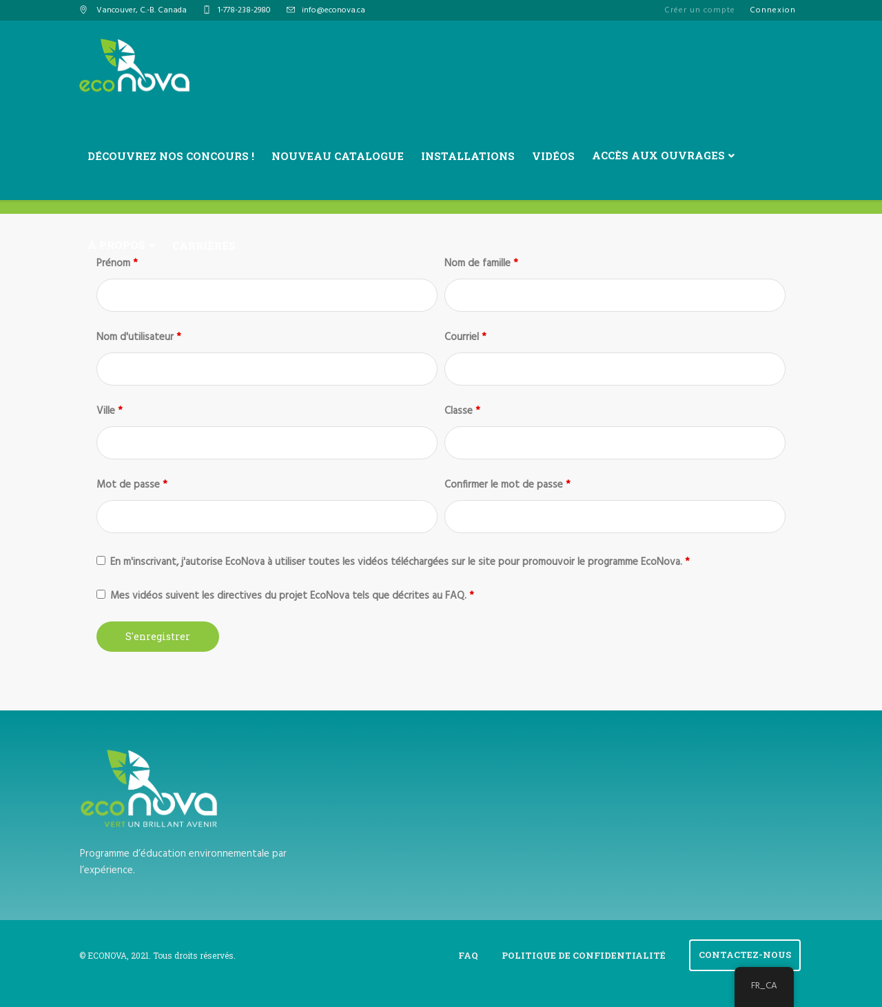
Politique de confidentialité (584, 955)
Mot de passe (131, 485)
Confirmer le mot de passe (507, 485)
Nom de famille (481, 263)
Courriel (465, 337)
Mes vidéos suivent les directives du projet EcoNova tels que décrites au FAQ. (292, 596)
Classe (462, 411)
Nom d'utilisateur (138, 337)
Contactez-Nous (745, 954)
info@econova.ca (333, 10)
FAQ (468, 955)
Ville (109, 411)
